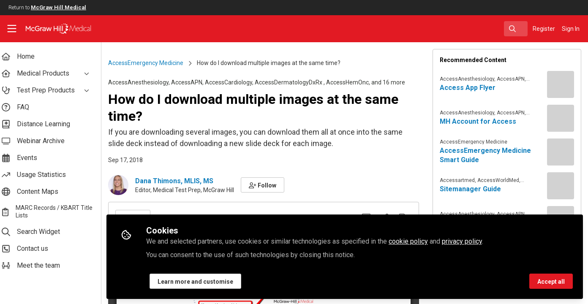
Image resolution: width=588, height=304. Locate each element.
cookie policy (415, 241)
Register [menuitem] (544, 28)
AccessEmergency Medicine (152, 63)
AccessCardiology (235, 82)
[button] (269, 185)
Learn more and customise (202, 281)
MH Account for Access (480, 121)
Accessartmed (459, 180)
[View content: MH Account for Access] (560, 118)
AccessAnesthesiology (145, 82)
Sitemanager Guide (472, 189)
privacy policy (469, 241)
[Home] (53, 29)
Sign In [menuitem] (571, 28)
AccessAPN (193, 82)
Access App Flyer (470, 88)
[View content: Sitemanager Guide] (560, 185)
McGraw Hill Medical (58, 7)
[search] (516, 28)
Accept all (551, 281)
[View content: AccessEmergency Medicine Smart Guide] (560, 152)
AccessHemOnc (354, 82)
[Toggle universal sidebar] (12, 29)
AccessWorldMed (500, 180)
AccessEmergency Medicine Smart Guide (487, 155)
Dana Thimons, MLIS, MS (181, 181)
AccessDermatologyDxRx (295, 82)
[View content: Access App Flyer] (560, 84)
